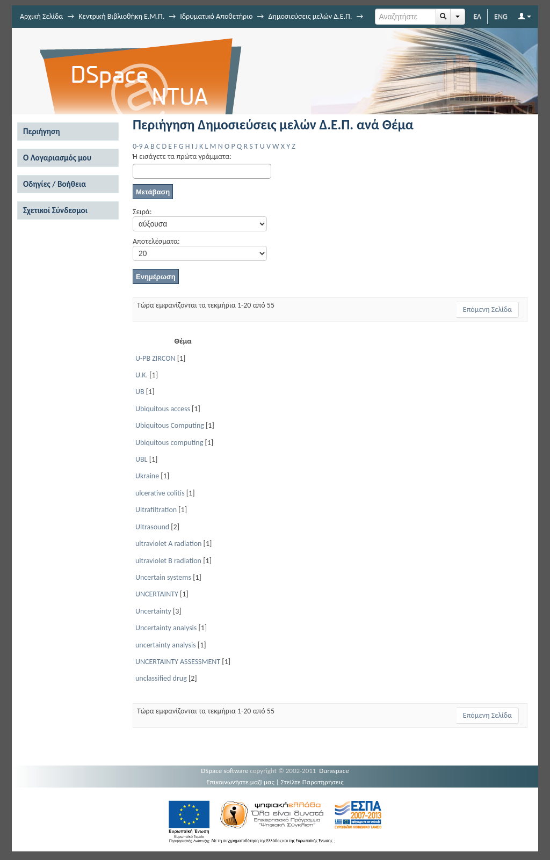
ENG (501, 16)
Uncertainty (153, 611)
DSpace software (224, 771)
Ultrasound (152, 526)
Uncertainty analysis (166, 627)
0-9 (137, 146)
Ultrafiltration (156, 509)
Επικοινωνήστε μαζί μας (240, 782)
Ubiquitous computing (169, 442)
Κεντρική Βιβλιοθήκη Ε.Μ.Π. (121, 16)
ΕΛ (477, 16)
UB (139, 391)
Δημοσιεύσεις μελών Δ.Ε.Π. (310, 16)
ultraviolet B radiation (168, 560)
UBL (141, 459)
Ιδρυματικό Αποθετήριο (216, 16)
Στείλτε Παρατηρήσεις (312, 782)
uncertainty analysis (165, 645)
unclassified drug (161, 678)
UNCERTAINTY (156, 594)
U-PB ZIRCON (155, 358)
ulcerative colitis (160, 493)
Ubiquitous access (162, 408)
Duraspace (334, 771)
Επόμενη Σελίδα (487, 309)
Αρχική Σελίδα (41, 16)
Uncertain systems (163, 577)
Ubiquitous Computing (169, 425)
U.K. (141, 375)
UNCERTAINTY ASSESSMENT (177, 661)
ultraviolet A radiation (168, 543)
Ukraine (147, 475)
